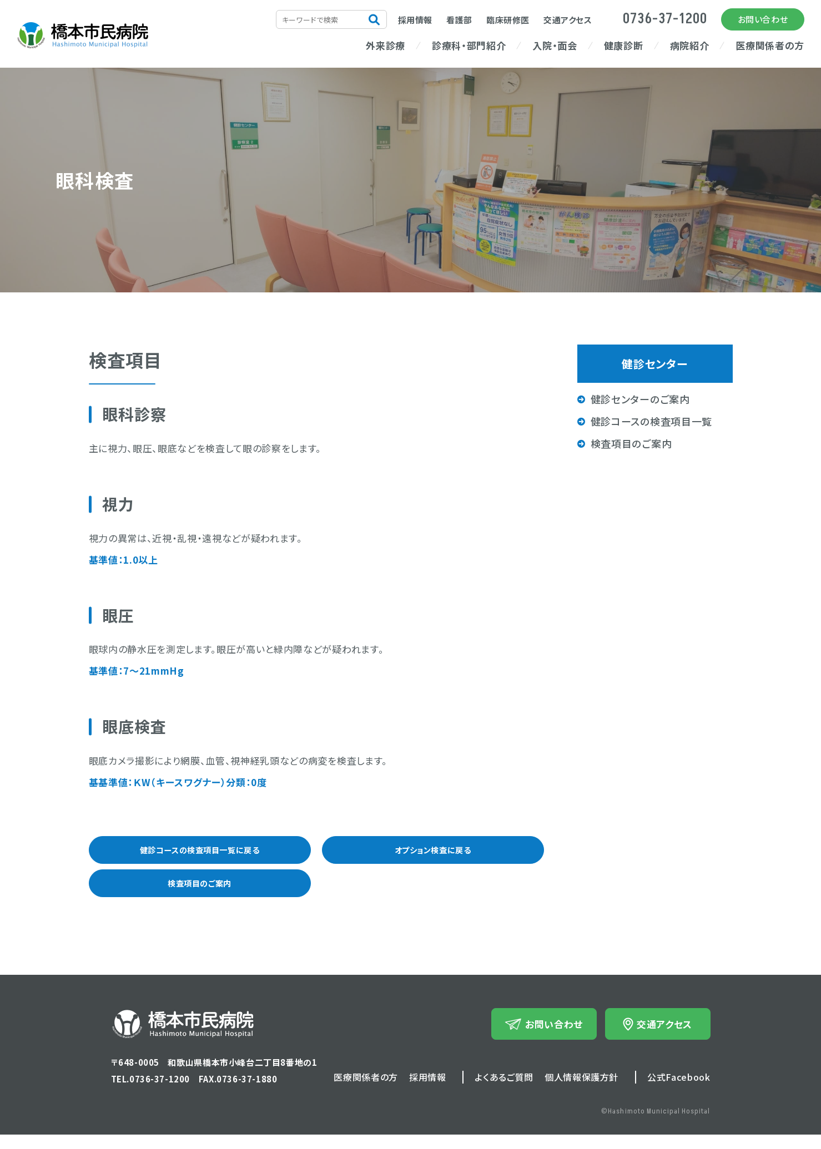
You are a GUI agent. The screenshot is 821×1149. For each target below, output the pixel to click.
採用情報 (415, 20)
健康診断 (623, 45)
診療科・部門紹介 (469, 45)
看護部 (459, 20)
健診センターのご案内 (640, 399)
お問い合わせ (763, 19)
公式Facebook (678, 1091)
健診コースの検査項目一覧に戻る (199, 853)
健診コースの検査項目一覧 (652, 421)
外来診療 (385, 45)
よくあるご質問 (504, 1091)
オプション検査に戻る (433, 853)
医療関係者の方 (770, 45)
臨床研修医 (508, 20)
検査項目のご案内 (200, 894)
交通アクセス (567, 20)
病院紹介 (689, 45)
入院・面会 (554, 45)
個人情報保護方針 (581, 1091)
